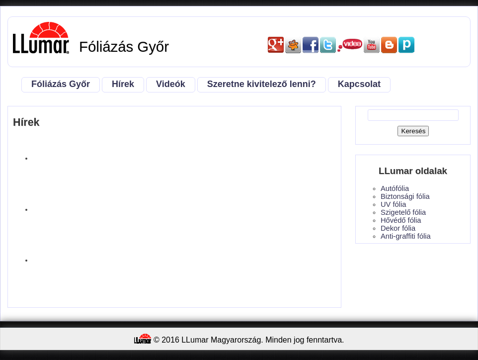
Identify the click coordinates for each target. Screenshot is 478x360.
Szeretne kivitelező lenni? (261, 84)
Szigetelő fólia (403, 212)
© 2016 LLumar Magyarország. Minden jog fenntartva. (239, 339)
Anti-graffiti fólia (406, 236)
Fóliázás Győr (60, 84)
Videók (170, 84)
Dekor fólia (398, 228)
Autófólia (395, 188)
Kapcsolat (359, 84)
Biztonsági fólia (405, 196)
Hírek (123, 84)
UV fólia (393, 204)
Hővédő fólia (401, 220)
